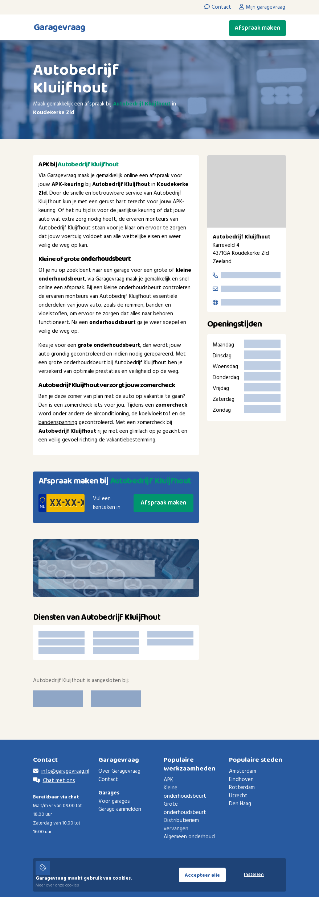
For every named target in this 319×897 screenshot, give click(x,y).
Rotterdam (242, 787)
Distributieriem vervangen (181, 824)
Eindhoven (241, 779)
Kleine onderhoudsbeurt (185, 792)
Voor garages (114, 801)
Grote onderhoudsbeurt (185, 808)
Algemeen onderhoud (189, 836)
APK (168, 780)
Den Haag (240, 804)
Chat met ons (59, 780)
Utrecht (238, 796)
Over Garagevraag (119, 771)
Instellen (254, 875)
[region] (246, 191)
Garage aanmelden (119, 809)
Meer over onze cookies (57, 885)
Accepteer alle (202, 875)
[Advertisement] (246, 546)
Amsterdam (242, 771)
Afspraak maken (257, 28)
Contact (108, 779)
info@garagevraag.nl (65, 771)
